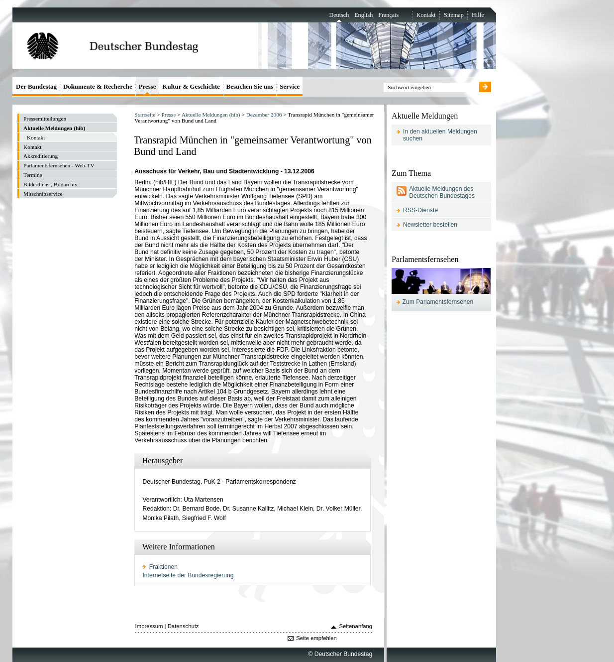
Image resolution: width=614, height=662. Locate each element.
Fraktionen (163, 566)
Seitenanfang (356, 626)
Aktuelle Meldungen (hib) (211, 115)
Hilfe (478, 14)
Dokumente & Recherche (97, 86)
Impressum (149, 626)
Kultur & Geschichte (190, 86)
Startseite (144, 115)
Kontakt (426, 14)
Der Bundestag (36, 86)
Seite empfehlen (316, 638)
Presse (168, 115)
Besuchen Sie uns (250, 86)
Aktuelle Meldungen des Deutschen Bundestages (442, 192)
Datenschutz (183, 626)
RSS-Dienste (420, 210)
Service (290, 86)
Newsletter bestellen (430, 224)
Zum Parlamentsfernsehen (438, 301)
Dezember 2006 (264, 115)
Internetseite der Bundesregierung (187, 575)
